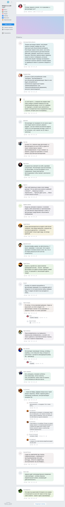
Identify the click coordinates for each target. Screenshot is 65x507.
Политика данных (8, 504)
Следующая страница (40, 503)
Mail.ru (4, 9)
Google (4, 11)
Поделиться (42, 11)
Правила (6, 503)
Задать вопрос (8, 24)
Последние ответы (7, 29)
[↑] (37, 11)
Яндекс (4, 13)
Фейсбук (5, 16)
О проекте (8, 502)
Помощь (10, 503)
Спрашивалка (6, 33)
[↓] (39, 11)
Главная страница (7, 27)
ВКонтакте (5, 18)
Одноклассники (6, 20)
